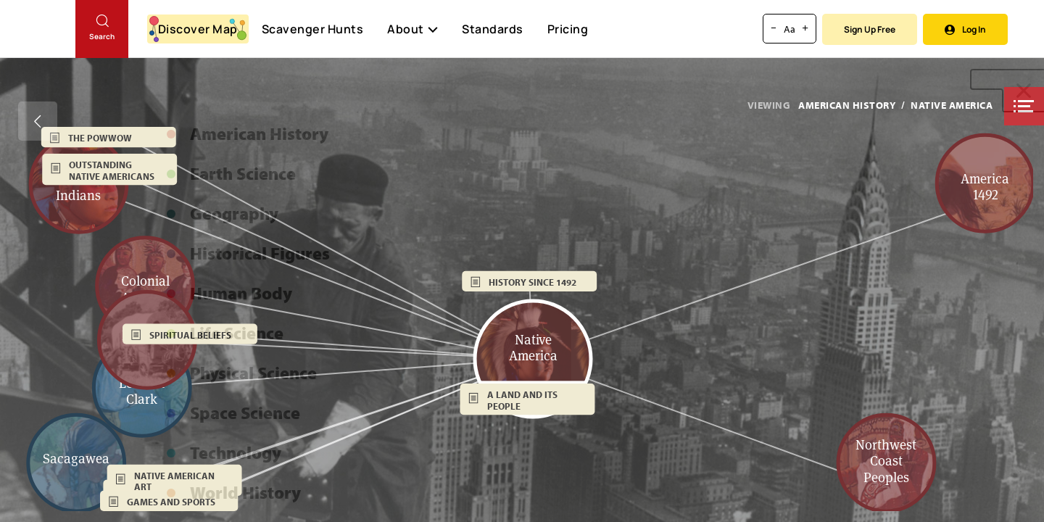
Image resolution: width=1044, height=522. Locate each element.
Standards (492, 29)
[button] (1024, 106)
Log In (965, 29)
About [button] (412, 29)
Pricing (568, 29)
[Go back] (37, 121)
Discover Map (197, 29)
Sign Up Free (869, 29)
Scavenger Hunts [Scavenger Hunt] (312, 29)
